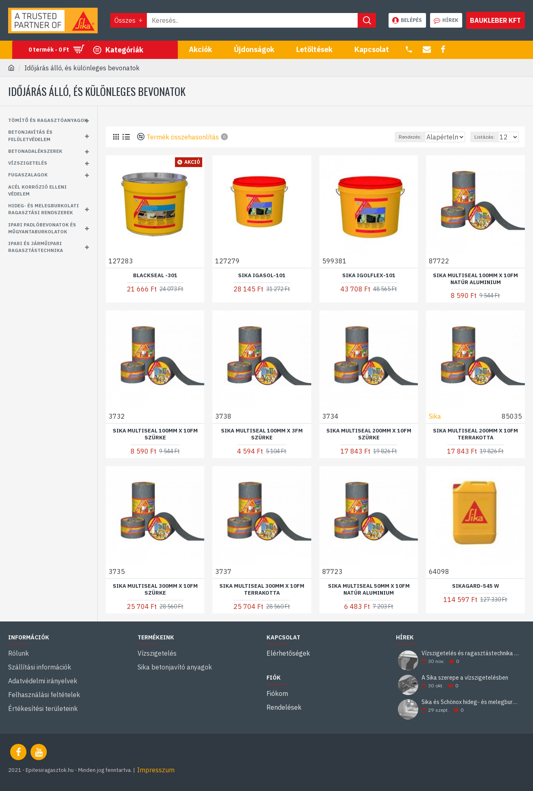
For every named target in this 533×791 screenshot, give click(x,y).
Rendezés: (389, 137)
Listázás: (488, 137)
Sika (435, 416)
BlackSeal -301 (155, 275)
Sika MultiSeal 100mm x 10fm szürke (155, 434)
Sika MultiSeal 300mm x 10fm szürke (155, 589)
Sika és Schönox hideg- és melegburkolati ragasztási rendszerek (471, 702)
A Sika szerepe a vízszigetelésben (465, 678)
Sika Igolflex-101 (368, 275)
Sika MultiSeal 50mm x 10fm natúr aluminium (369, 589)
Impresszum (156, 770)
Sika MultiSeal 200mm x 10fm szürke (368, 434)
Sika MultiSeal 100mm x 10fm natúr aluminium (475, 278)
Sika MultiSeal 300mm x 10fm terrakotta (261, 589)
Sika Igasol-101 (262, 275)
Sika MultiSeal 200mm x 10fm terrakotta (475, 434)
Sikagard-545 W (475, 585)
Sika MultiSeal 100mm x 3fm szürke (262, 434)
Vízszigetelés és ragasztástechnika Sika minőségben (471, 653)
